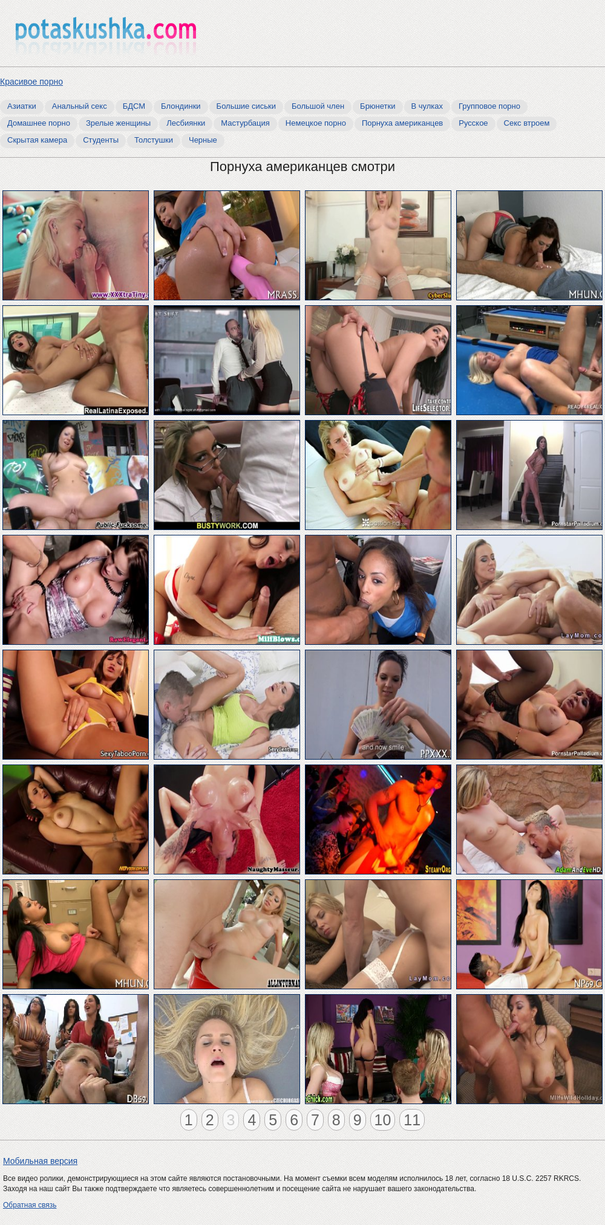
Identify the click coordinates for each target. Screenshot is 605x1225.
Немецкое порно (316, 123)
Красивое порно (31, 81)
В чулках (427, 106)
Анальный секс (79, 106)
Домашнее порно (38, 123)
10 (382, 1119)
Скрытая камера (37, 139)
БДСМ (134, 106)
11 (412, 1119)
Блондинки (181, 106)
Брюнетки (377, 106)
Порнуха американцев (402, 123)
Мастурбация (245, 123)
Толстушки (153, 139)
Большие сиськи (246, 106)
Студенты (101, 139)
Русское (473, 123)
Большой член (318, 106)
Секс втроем (527, 123)
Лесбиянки (185, 123)
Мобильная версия (40, 1161)
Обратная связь (29, 1205)
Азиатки (21, 106)
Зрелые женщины (118, 123)
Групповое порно (489, 106)
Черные (203, 139)
